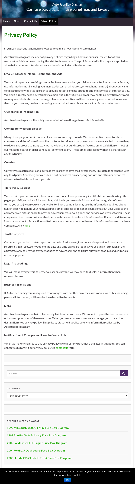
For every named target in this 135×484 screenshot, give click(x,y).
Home (6, 21)
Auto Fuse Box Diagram (67, 3)
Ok (67, 480)
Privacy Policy (48, 21)
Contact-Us (30, 21)
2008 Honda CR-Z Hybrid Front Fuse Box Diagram (39, 458)
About (17, 21)
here (27, 225)
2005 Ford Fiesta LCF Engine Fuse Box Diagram (37, 442)
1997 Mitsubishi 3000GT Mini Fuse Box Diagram (38, 427)
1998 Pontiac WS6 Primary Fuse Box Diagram (36, 435)
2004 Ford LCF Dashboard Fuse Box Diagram (36, 450)
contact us (62, 347)
